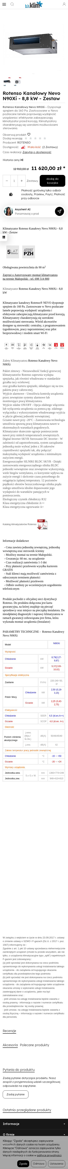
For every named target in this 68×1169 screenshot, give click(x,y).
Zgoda (23, 1163)
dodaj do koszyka (52, 180)
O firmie (34, 1134)
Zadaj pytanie (16, 1094)
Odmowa (38, 1163)
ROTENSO (24, 142)
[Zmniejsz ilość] (22, 181)
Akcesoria (10, 1045)
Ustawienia (56, 1163)
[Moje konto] (64, 4)
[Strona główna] (34, 4)
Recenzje (9, 1031)
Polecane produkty (34, 1045)
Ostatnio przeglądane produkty (27, 1110)
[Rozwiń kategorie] (4, 4)
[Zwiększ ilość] (7, 181)
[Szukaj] (12, 4)
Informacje (34, 1124)
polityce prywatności (49, 1155)
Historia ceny (13, 160)
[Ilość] (14, 181)
